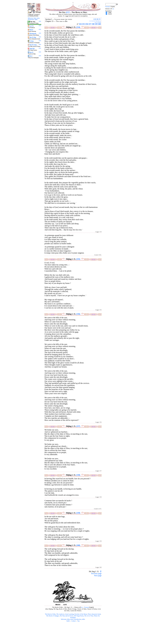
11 (100, 21)
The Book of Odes (50, 614)
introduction (77, 619)
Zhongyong (33, 33)
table (83, 619)
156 (86, 24)
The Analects (60, 614)
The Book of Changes (52, 616)
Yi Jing (32, 41)
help (68, 619)
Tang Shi (32, 48)
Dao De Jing (33, 44)
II (95, 19)
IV (100, 19)
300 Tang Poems (79, 616)
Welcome (63, 619)
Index (68, 621)
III (97, 19)
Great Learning (69, 614)
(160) (78, 545)
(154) (78, 27)
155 (83, 24)
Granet (110, 14)
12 (95, 22)
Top (78, 621)
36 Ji (31, 56)
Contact (73, 621)
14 (98, 22)
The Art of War (88, 616)
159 (96, 24)
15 (100, 22)
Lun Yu (32, 26)
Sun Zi (31, 52)
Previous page (96, 573)
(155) (78, 259)
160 (99, 24)
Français (86, 607)
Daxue (31, 29)
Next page (98, 576)
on (82, 607)
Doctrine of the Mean (80, 614)
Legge (109, 12)
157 (89, 24)
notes (71, 619)
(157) (78, 426)
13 (97, 22)
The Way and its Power (66, 616)
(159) (78, 513)
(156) (78, 314)
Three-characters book (94, 614)
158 (93, 24)
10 (98, 21)
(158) (78, 475)
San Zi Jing (33, 37)
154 (80, 24)
